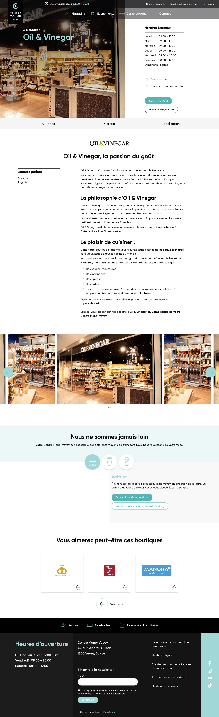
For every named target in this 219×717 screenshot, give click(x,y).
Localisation (171, 124)
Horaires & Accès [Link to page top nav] (155, 4)
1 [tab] (108, 407)
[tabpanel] (109, 369)
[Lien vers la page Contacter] (98, 625)
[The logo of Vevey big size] (15, 12)
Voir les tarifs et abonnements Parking (140, 506)
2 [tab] (110, 407)
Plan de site (109, 712)
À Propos (48, 124)
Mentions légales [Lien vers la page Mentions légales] (162, 655)
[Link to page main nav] (74, 13)
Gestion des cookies (165, 686)
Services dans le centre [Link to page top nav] (183, 4)
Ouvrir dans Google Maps (132, 497)
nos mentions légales (114, 693)
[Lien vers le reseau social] (209, 665)
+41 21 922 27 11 (158, 100)
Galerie (109, 124)
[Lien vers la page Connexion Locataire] (138, 625)
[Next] (8, 372)
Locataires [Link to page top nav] (208, 4)
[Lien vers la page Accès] (69, 625)
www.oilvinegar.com (161, 109)
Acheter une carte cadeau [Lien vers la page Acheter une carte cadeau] (169, 677)
